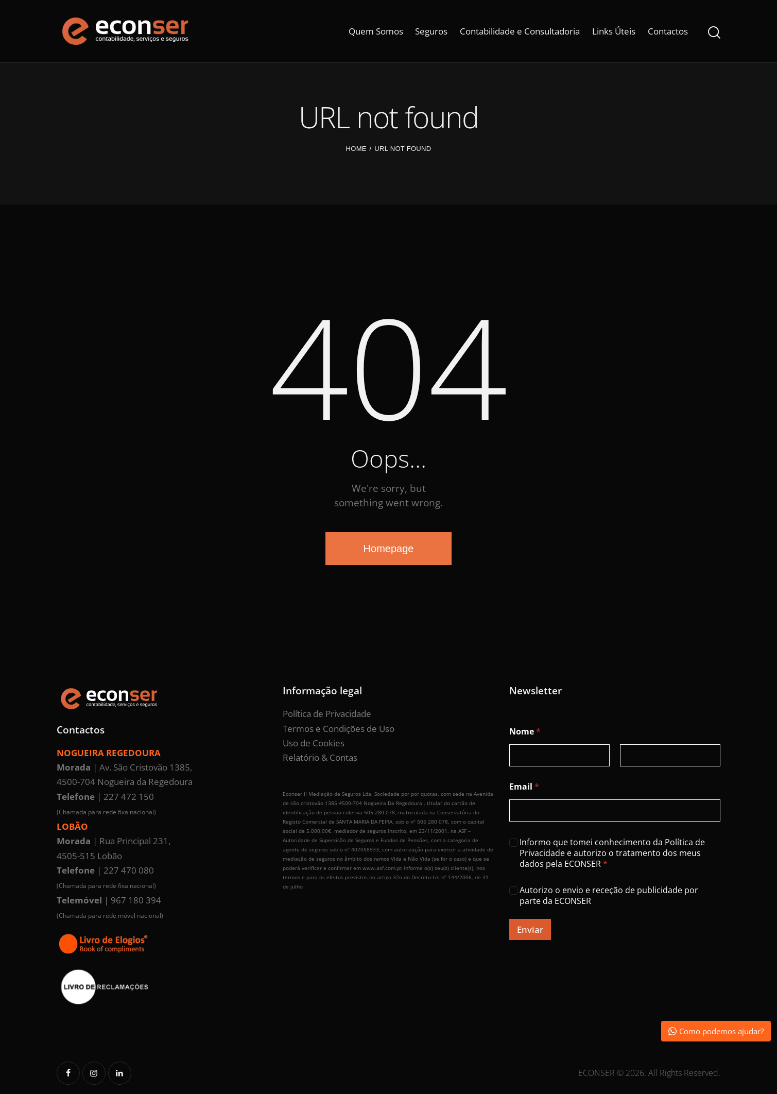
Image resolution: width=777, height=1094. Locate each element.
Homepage (389, 548)
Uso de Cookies (313, 743)
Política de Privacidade (327, 714)
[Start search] (714, 32)
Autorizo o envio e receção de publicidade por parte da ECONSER (609, 896)
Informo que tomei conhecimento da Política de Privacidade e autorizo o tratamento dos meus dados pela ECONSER (612, 853)
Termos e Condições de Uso (338, 728)
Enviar (530, 929)
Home (356, 148)
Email (524, 787)
